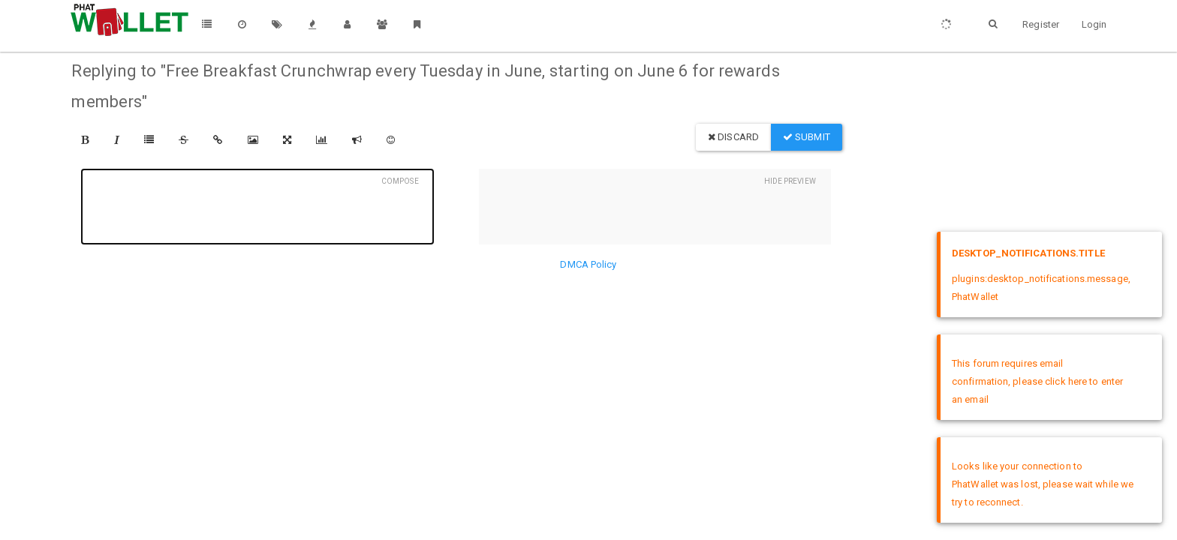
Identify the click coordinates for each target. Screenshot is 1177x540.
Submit (806, 136)
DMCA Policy (588, 264)
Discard (733, 136)
